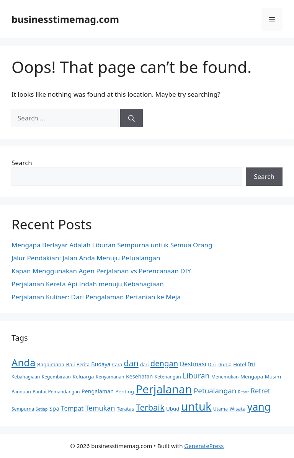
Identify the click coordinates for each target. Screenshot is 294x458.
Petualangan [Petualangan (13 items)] (215, 390)
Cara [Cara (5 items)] (117, 364)
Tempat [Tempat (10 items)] (72, 408)
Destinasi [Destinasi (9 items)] (193, 364)
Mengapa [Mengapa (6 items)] (251, 376)
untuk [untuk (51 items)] (196, 406)
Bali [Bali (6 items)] (70, 364)
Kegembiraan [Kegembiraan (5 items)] (56, 377)
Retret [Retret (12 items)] (261, 390)
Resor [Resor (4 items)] (243, 392)
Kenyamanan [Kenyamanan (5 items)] (110, 377)
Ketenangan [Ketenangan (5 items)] (168, 377)
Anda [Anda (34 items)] (23, 362)
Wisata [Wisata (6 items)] (237, 408)
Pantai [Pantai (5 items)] (39, 391)
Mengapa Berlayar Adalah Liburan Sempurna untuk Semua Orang (111, 244)
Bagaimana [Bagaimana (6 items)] (50, 364)
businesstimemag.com (65, 19)
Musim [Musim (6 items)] (273, 376)
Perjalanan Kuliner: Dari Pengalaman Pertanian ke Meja (96, 296)
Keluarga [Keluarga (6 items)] (83, 376)
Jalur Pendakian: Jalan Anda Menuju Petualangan (85, 257)
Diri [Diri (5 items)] (212, 364)
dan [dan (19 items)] (131, 363)
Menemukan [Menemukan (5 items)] (225, 377)
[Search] (131, 118)
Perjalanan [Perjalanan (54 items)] (164, 389)
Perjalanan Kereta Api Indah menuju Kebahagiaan (87, 283)
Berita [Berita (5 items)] (83, 364)
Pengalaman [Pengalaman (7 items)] (98, 391)
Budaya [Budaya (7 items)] (100, 364)
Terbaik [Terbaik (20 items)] (150, 407)
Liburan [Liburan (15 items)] (196, 375)
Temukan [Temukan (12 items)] (100, 408)
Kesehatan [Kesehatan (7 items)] (139, 376)
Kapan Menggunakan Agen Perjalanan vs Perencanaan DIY (101, 270)
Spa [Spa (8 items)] (54, 408)
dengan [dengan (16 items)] (164, 363)
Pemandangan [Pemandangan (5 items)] (64, 391)
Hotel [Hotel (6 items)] (239, 364)
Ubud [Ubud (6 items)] (172, 408)
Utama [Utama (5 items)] (220, 409)
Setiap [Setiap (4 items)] (41, 409)
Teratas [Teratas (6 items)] (125, 408)
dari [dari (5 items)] (144, 364)
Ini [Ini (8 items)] (251, 364)
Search (21, 162)
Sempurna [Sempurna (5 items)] (22, 409)
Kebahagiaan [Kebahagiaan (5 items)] (25, 377)
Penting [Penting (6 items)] (124, 391)
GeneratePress (204, 446)
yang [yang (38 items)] (259, 407)
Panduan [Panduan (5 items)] (21, 391)
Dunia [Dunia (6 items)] (224, 364)
